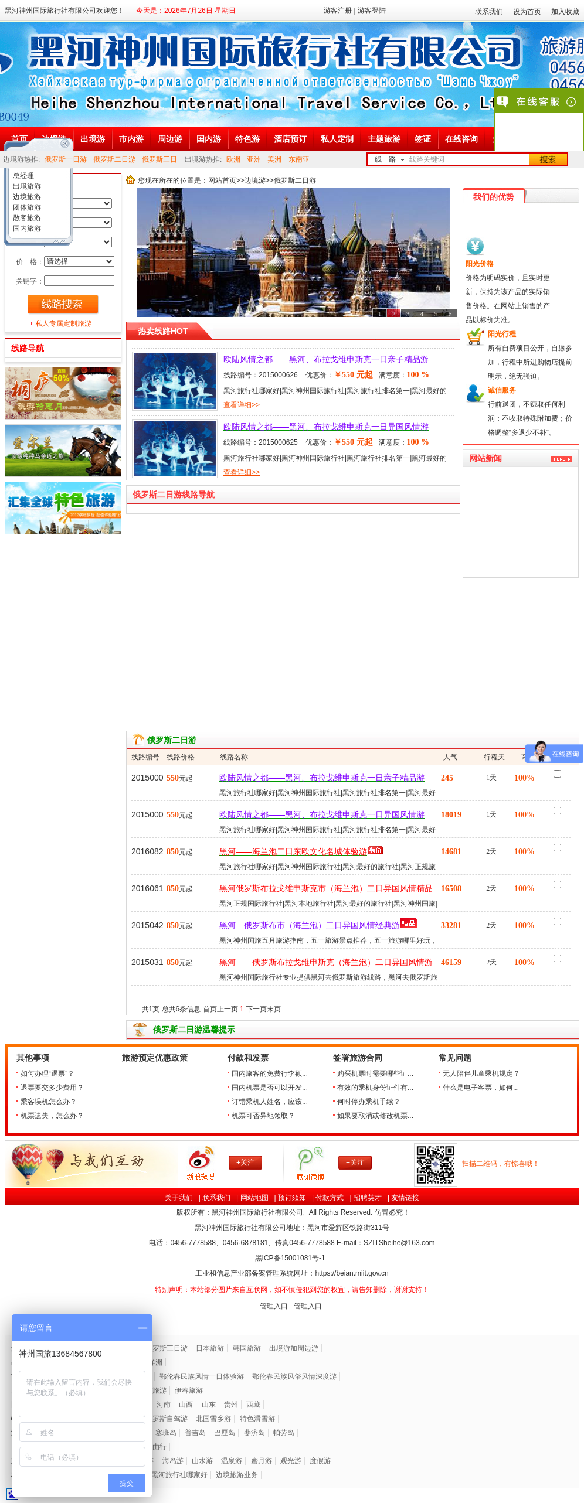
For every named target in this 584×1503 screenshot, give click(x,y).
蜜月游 (261, 1461)
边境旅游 (26, 197)
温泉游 (231, 1461)
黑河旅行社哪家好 (179, 1475)
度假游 (320, 1461)
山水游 (202, 1461)
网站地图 (254, 1198)
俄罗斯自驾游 (166, 1419)
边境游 (255, 180)
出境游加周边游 (293, 1348)
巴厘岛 (224, 1433)
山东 (209, 1404)
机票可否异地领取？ (263, 1116)
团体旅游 (26, 207)
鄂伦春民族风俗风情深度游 (294, 1376)
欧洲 (233, 159)
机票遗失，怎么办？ (52, 1116)
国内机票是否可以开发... (270, 1087)
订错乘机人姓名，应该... (270, 1102)
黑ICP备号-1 (291, 1258)
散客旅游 (26, 218)
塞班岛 (165, 1433)
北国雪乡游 (213, 1419)
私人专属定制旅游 (63, 323)
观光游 (290, 1461)
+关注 (245, 1162)
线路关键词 (426, 159)
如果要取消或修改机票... (375, 1116)
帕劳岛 (283, 1433)
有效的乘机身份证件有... (375, 1087)
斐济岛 (254, 1433)
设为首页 (527, 12)
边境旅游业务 (237, 1475)
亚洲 (254, 159)
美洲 (274, 159)
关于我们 (179, 1198)
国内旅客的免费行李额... (270, 1073)
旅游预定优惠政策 (155, 1058)
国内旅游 (26, 228)
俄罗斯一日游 (66, 159)
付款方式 (329, 1198)
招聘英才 (368, 1198)
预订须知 (292, 1198)
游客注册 (338, 10)
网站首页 (222, 180)
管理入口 (274, 1306)
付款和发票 (248, 1058)
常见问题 (455, 1058)
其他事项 (32, 1058)
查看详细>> (241, 405)
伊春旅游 (189, 1390)
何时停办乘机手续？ (368, 1102)
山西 (186, 1404)
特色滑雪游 (257, 1419)
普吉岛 (195, 1433)
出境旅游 (26, 186)
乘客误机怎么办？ (49, 1102)
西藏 (253, 1404)
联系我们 (489, 12)
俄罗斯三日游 (166, 1348)
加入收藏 (565, 12)
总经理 (22, 176)
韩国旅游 (247, 1348)
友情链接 (405, 1198)
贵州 (231, 1404)
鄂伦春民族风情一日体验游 (201, 1376)
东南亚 (299, 159)
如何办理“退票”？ (47, 1073)
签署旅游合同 (357, 1058)
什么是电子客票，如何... (481, 1087)
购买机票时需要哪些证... (375, 1073)
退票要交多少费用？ (52, 1087)
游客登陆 (372, 10)
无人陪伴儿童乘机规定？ (481, 1073)
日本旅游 (210, 1348)
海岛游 (173, 1461)
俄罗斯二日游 (114, 159)
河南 (164, 1404)
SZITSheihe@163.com (399, 1243)
